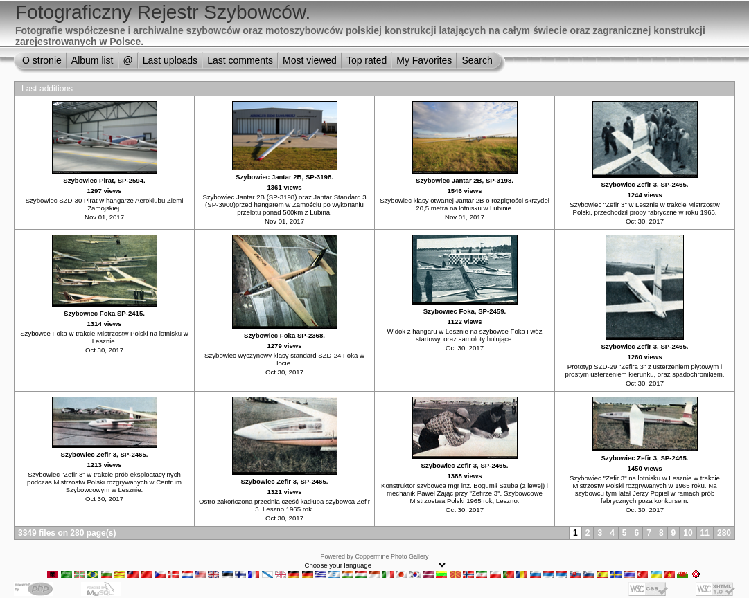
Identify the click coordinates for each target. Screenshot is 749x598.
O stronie (42, 60)
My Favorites (424, 60)
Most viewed (310, 60)
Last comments (240, 60)
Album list (92, 60)
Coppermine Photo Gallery (391, 556)
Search (476, 60)
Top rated (366, 60)
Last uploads (170, 60)
